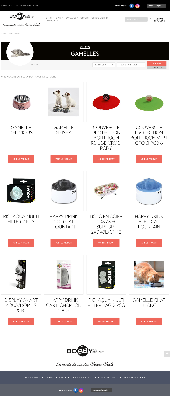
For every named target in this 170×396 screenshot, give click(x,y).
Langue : (154, 6)
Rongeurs (84, 18)
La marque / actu (53, 21)
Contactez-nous (108, 377)
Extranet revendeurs (160, 20)
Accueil (3, 33)
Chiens (49, 18)
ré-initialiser (157, 67)
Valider (157, 63)
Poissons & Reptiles (99, 18)
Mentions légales (134, 377)
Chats (58, 18)
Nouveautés (70, 18)
